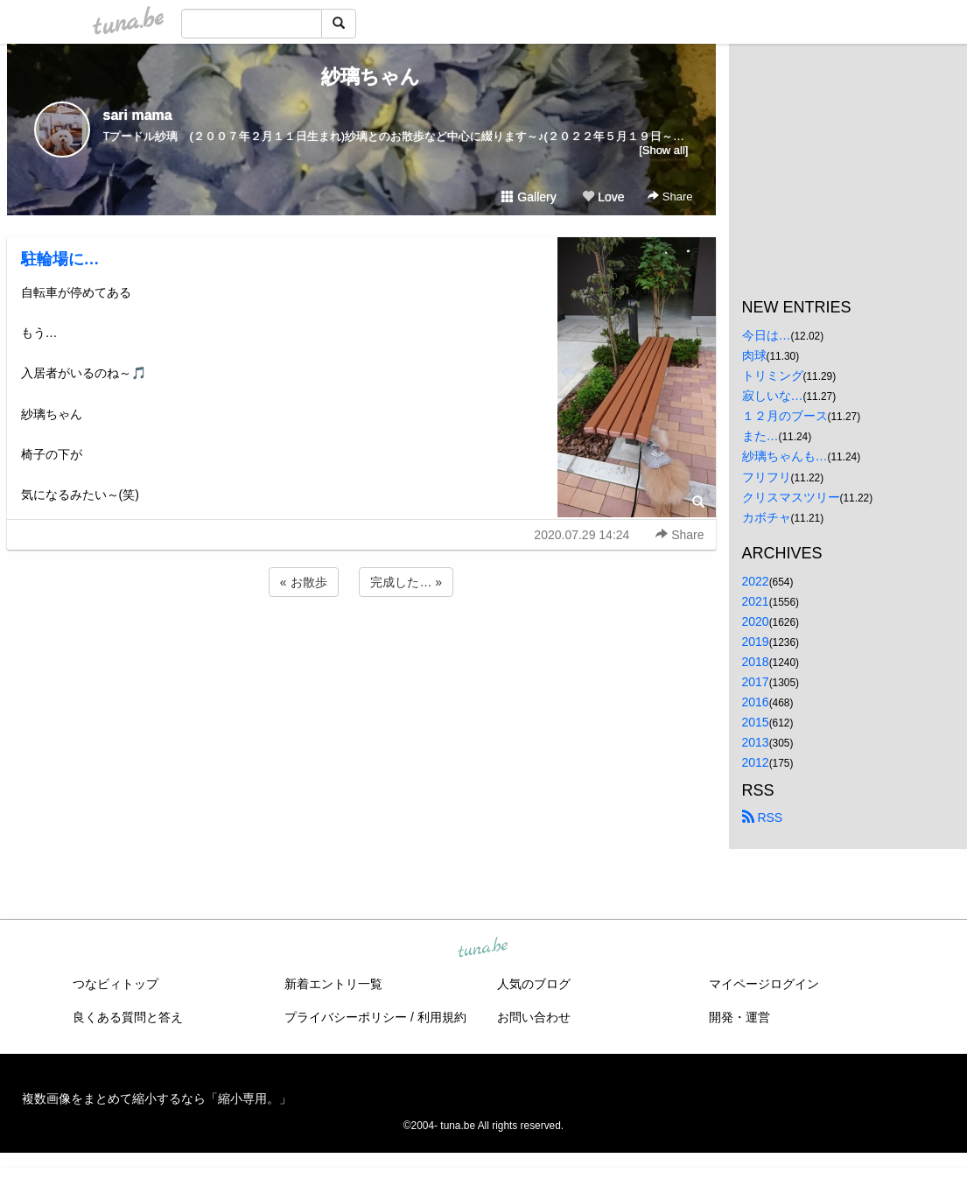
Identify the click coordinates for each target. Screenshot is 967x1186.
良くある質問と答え (128, 1017)
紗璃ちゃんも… (785, 456)
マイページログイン (764, 984)
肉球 (754, 355)
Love (603, 197)
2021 (755, 601)
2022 (755, 581)
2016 (755, 702)
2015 (755, 722)
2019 (755, 642)
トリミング (772, 375)
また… (760, 436)
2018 (755, 662)
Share (670, 196)
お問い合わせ (534, 1017)
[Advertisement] (361, 647)
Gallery (528, 197)
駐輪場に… (60, 259)
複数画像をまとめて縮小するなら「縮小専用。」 (156, 1098)
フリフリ (766, 477)
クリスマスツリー (791, 497)
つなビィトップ (115, 984)
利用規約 (441, 1017)
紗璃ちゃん (361, 77)
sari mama (137, 115)
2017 (755, 682)
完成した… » (406, 582)
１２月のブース (785, 416)
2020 (755, 621)
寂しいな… (772, 396)
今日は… (766, 335)
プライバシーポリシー (345, 1017)
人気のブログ (534, 984)
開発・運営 (739, 1017)
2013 (755, 742)
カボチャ (766, 517)
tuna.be (483, 948)
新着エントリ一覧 (333, 984)
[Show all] (663, 150)
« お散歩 (303, 582)
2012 (755, 762)
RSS (762, 818)
